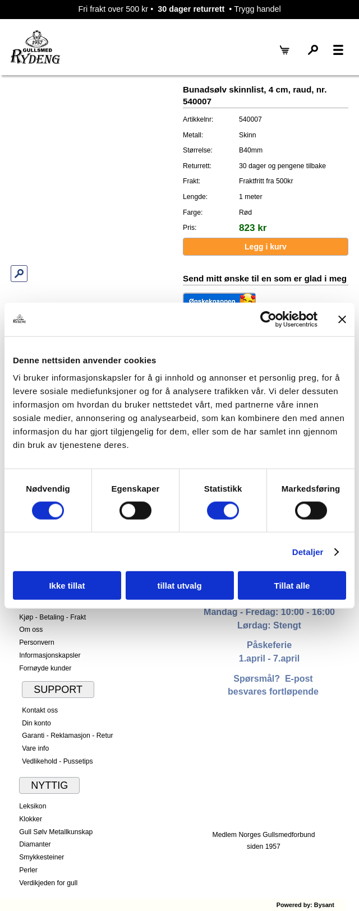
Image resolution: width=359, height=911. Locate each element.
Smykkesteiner (41, 857)
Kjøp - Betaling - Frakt (52, 617)
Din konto (36, 723)
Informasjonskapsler (49, 655)
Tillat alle (292, 585)
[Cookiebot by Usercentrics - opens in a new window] (268, 319)
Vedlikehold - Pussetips (57, 761)
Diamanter (34, 844)
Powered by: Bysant (305, 904)
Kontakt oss (40, 710)
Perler (28, 870)
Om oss (31, 629)
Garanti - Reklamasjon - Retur (67, 735)
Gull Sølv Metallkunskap (56, 832)
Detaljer (308, 551)
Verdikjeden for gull (48, 883)
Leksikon (32, 806)
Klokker (30, 819)
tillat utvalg (179, 585)
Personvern (36, 642)
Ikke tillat (67, 585)
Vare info (35, 748)
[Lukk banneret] (342, 319)
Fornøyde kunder (45, 668)
